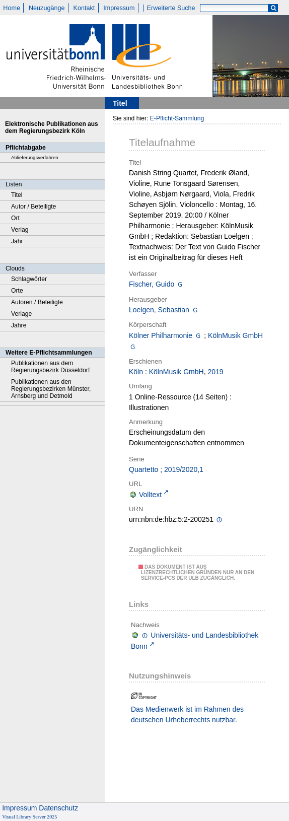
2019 (215, 372)
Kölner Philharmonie (160, 335)
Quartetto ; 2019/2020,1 (166, 469)
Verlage (21, 313)
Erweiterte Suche (171, 8)
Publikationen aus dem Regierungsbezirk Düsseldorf (50, 367)
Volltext (150, 495)
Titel (17, 194)
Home (11, 8)
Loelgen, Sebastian (159, 310)
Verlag (20, 229)
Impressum (118, 8)
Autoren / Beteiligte (37, 302)
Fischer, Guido (151, 284)
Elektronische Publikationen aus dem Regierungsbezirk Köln (51, 127)
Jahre (18, 325)
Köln (136, 372)
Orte (17, 290)
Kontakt (84, 8)
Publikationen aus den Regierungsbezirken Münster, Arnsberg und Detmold (51, 388)
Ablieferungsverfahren (34, 157)
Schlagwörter (29, 279)
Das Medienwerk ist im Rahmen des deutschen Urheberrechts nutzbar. (187, 714)
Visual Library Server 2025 (29, 816)
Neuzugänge (46, 8)
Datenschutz (58, 808)
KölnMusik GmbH (235, 335)
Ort (15, 218)
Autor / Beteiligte (33, 206)
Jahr (17, 241)
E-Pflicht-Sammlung (177, 118)
